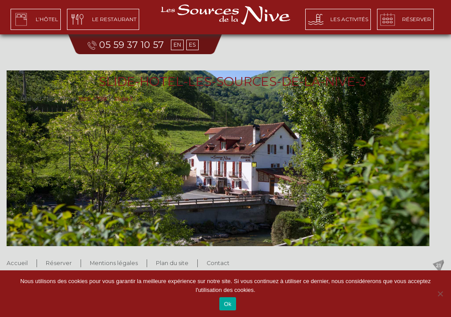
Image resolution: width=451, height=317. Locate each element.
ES (192, 44)
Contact (218, 263)
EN (177, 44)
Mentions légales (114, 263)
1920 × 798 (92, 99)
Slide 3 (124, 99)
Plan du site (172, 263)
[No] (440, 293)
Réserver (59, 263)
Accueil (17, 263)
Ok (227, 304)
